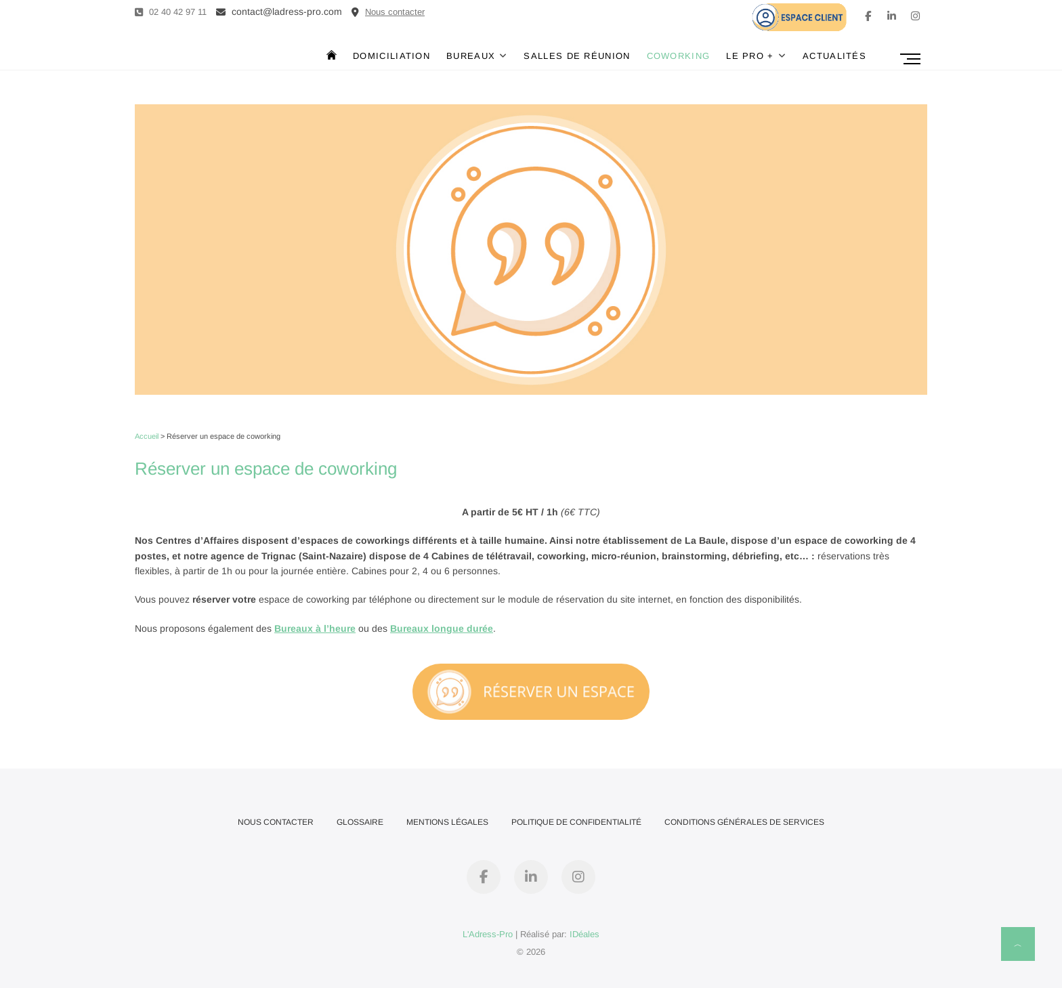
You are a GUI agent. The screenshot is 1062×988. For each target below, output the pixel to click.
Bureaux (470, 56)
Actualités (834, 56)
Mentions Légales (447, 822)
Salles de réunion (577, 56)
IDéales (584, 934)
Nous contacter (276, 822)
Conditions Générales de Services (744, 822)
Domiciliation (391, 56)
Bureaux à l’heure (315, 628)
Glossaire (360, 822)
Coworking (678, 56)
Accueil (146, 436)
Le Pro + (749, 56)
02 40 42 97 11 (171, 12)
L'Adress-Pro (488, 934)
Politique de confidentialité (576, 822)
